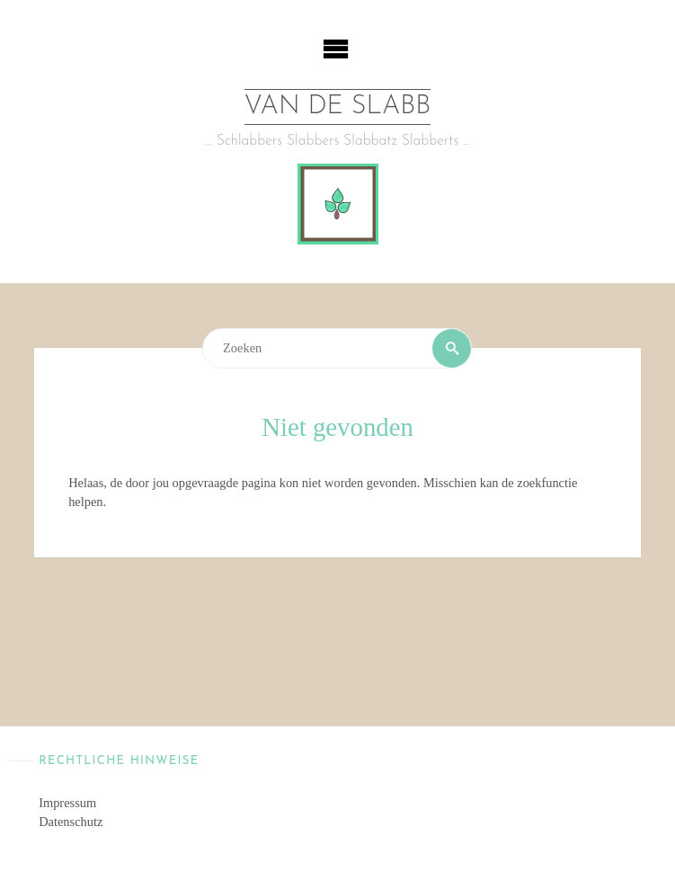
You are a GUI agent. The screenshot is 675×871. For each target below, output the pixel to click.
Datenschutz (70, 821)
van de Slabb (337, 106)
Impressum (67, 802)
